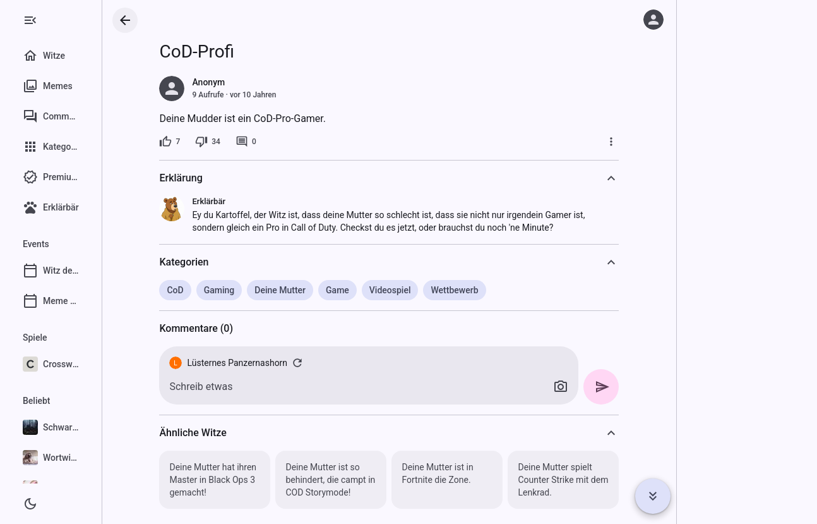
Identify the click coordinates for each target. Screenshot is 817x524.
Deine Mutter (310, 290)
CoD (205, 290)
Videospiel (420, 290)
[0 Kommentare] (276, 141)
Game (367, 290)
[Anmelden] (653, 19)
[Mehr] (641, 141)
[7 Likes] (200, 141)
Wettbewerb (484, 290)
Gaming (249, 290)
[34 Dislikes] (238, 141)
